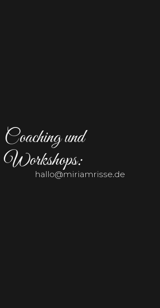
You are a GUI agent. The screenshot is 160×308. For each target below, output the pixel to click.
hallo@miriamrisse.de (80, 174)
